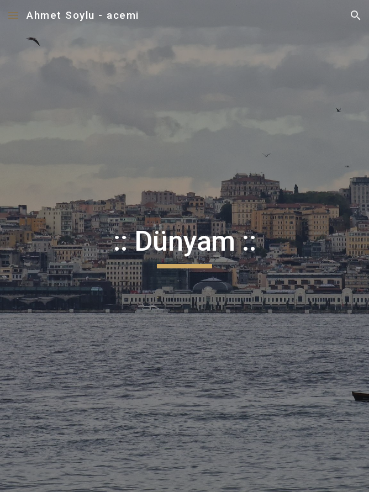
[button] (13, 15)
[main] (184, 246)
